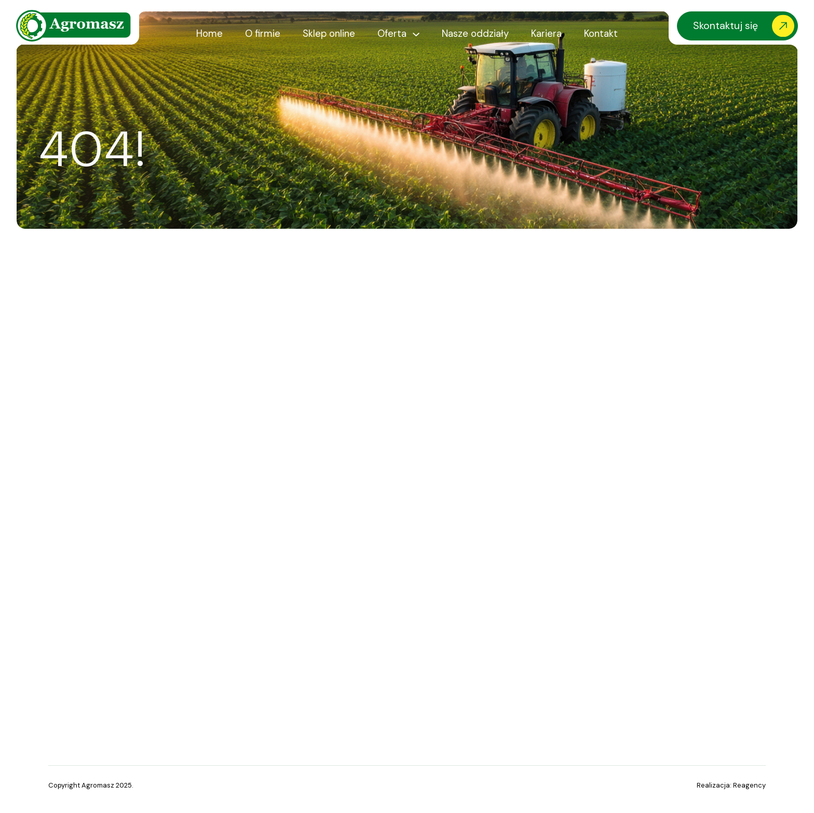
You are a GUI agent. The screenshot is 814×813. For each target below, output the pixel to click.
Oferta (391, 33)
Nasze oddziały (475, 33)
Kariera (546, 33)
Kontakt (601, 33)
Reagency (749, 785)
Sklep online (329, 33)
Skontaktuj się (725, 25)
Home (209, 33)
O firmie (262, 33)
